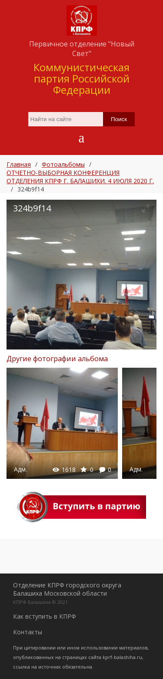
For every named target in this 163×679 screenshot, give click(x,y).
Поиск (119, 119)
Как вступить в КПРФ (44, 616)
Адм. (20, 469)
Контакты (27, 632)
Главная (19, 164)
